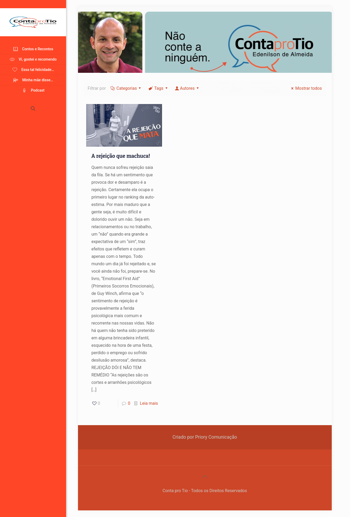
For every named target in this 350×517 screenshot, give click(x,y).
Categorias (126, 88)
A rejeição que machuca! (120, 155)
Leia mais (149, 403)
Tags (158, 88)
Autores (187, 88)
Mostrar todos (305, 88)
